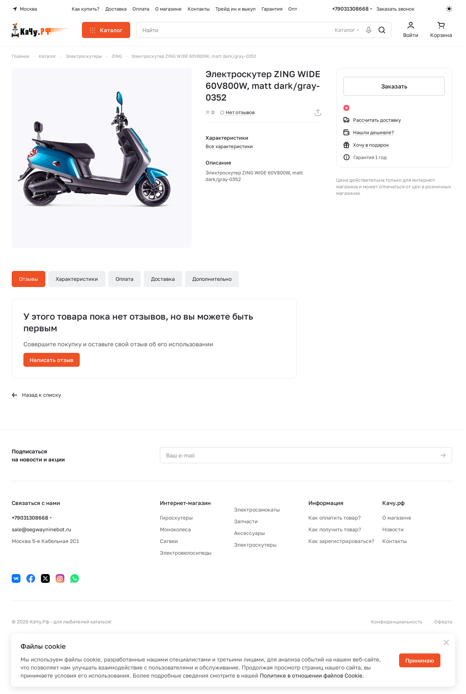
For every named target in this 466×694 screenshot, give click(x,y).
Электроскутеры (255, 545)
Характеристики (77, 279)
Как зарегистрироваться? (341, 541)
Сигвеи (169, 541)
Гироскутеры (176, 517)
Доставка (163, 279)
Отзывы (28, 279)
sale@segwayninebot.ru (41, 529)
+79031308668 (350, 8)
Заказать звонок (395, 9)
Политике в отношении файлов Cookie (311, 675)
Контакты (394, 541)
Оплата (125, 279)
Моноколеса (175, 529)
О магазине (396, 517)
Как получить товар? (334, 529)
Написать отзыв (52, 360)
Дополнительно (212, 279)
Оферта (443, 622)
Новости (393, 529)
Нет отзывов (237, 112)
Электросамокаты (257, 509)
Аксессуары (249, 533)
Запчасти (246, 521)
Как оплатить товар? (334, 517)
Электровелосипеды (185, 553)
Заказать (394, 86)
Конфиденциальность (396, 622)
